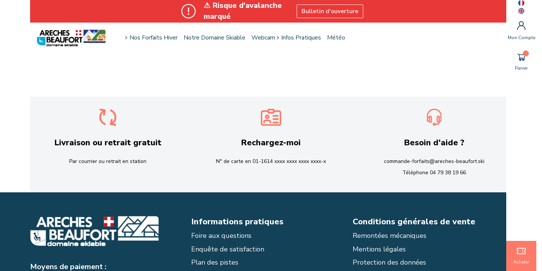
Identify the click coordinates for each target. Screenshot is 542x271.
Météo (336, 37)
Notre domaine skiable (214, 37)
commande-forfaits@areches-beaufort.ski (434, 161)
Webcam (263, 37)
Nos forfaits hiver (153, 37)
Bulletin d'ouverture (329, 11)
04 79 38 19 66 (448, 172)
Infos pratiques (301, 37)
